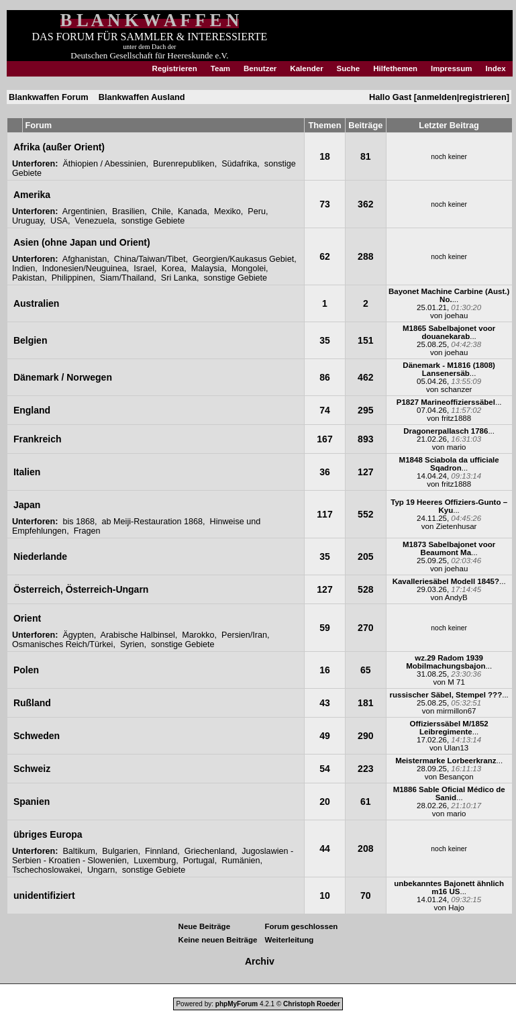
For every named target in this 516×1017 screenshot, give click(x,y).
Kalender (306, 68)
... (449, 295)
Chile (161, 211)
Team (220, 68)
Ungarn (101, 870)
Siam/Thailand (127, 278)
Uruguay (28, 221)
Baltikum (78, 851)
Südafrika (239, 163)
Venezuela (94, 221)
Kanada (192, 211)
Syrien (132, 644)
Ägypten (77, 635)
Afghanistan (84, 259)
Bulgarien (120, 851)
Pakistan (28, 278)
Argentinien (83, 211)
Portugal (199, 860)
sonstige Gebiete (153, 221)
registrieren (482, 97)
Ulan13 (456, 748)
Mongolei (248, 268)
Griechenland (210, 851)
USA (59, 221)
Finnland (161, 851)
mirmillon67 (456, 711)
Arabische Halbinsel (138, 635)
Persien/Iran (244, 635)
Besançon (456, 777)
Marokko (198, 635)
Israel (144, 268)
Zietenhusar (456, 526)
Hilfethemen (395, 68)
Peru (257, 211)
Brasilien (128, 211)
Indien (23, 268)
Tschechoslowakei (46, 870)
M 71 (456, 682)
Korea (173, 268)
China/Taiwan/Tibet (150, 259)
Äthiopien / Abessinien (104, 163)
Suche (348, 68)
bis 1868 (78, 521)
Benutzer (260, 68)
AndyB (456, 597)
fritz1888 (456, 418)
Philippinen (72, 278)
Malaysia (208, 268)
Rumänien (240, 860)
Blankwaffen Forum (49, 97)
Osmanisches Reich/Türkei (62, 644)
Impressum (451, 68)
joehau (456, 315)
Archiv (259, 961)
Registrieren (174, 68)
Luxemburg (155, 860)
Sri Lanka (179, 278)
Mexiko (227, 211)
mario (456, 447)
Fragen (87, 531)
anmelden (437, 97)
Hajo (456, 908)
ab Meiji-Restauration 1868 (152, 521)
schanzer (456, 389)
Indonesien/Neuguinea (84, 268)
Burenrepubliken (184, 163)
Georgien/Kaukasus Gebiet (243, 259)
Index (496, 68)
